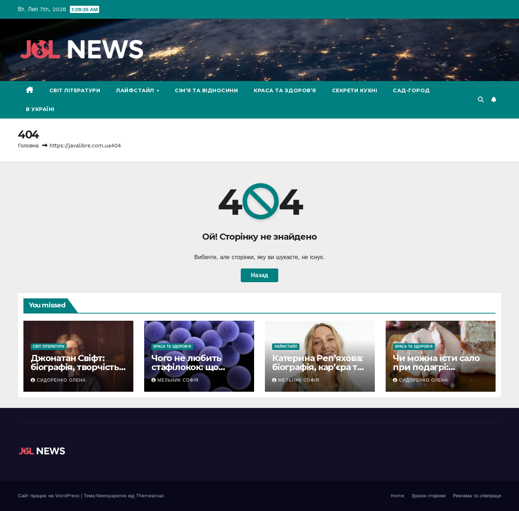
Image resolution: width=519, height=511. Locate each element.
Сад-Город (411, 90)
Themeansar (150, 495)
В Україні (40, 109)
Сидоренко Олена (58, 380)
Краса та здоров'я (172, 346)
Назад (259, 275)
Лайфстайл (136, 90)
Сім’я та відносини (206, 90)
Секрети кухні (354, 90)
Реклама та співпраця (477, 495)
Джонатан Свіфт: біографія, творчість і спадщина (77, 367)
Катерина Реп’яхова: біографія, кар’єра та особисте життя (317, 367)
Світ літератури (75, 90)
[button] (481, 99)
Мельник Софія (175, 380)
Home (397, 495)
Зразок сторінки (429, 495)
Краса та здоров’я (285, 90)
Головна (28, 145)
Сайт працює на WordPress (49, 495)
